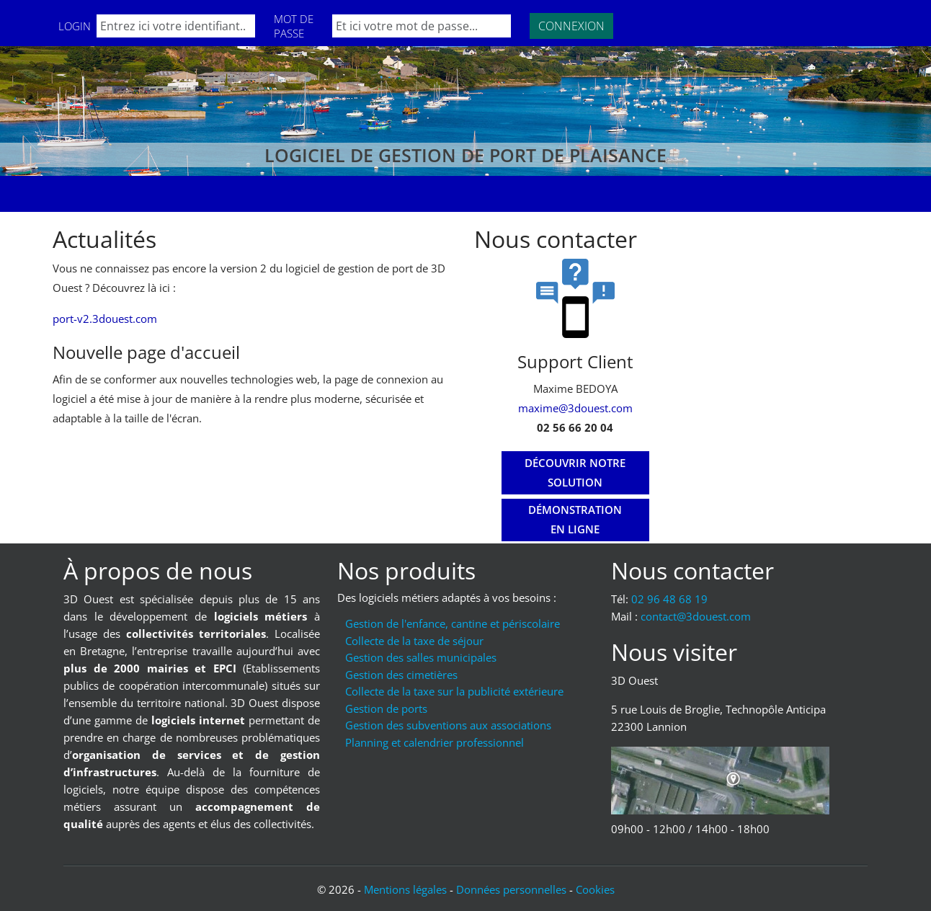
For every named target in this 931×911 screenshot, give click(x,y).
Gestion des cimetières (401, 674)
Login (74, 26)
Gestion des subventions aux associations (448, 725)
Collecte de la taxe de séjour (414, 641)
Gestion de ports (386, 708)
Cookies (595, 889)
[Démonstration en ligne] (575, 520)
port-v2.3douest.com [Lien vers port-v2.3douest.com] (105, 318)
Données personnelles (511, 889)
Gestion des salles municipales (420, 657)
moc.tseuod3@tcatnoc (696, 616)
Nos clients (249, 193)
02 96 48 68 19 (669, 599)
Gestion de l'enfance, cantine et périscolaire (452, 623)
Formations (161, 193)
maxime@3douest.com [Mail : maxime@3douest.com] (575, 408)
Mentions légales (405, 889)
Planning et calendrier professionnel (434, 742)
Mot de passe (293, 26)
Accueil (84, 193)
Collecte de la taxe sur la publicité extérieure (454, 691)
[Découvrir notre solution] (575, 472)
